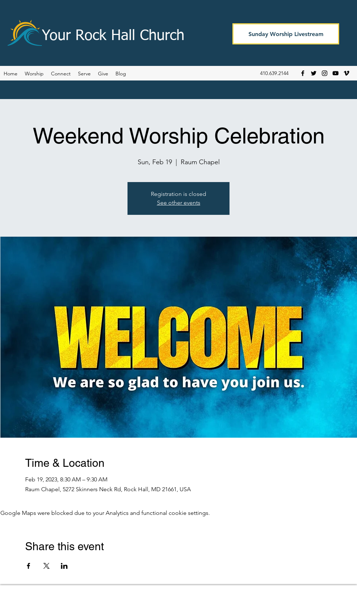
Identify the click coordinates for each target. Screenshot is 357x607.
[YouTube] (335, 73)
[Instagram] (324, 73)
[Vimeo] (346, 73)
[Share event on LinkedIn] (64, 566)
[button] (121, 73)
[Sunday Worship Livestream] (285, 33)
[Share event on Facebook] (28, 566)
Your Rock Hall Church (113, 36)
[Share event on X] (46, 566)
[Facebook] (302, 73)
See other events (178, 202)
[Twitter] (313, 73)
